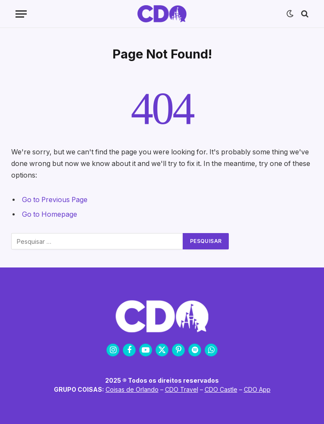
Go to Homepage (49, 214)
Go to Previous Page (54, 200)
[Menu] (21, 14)
